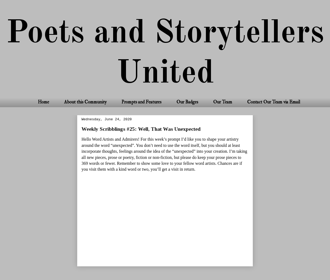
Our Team (222, 102)
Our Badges (187, 102)
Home (43, 102)
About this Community (85, 102)
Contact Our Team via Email (273, 102)
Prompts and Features (141, 102)
